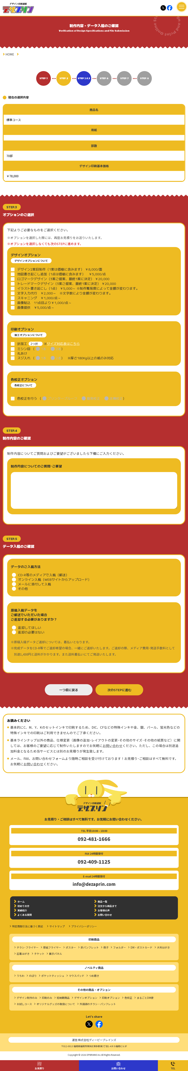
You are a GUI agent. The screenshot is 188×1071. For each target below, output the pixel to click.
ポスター (71, 947)
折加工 (22, 343)
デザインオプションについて (31, 260)
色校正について (23, 385)
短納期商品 (63, 998)
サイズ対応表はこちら (63, 343)
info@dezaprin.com (94, 884)
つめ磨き (94, 976)
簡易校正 (93, 398)
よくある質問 (24, 915)
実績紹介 (22, 910)
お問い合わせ (118, 1068)
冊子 (106, 947)
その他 (23, 588)
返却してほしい (29, 627)
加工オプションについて (29, 335)
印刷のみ (47, 998)
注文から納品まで (107, 906)
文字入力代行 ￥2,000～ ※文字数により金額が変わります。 (64, 293)
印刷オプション (111, 998)
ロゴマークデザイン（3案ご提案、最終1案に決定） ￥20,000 (63, 278)
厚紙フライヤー (52, 947)
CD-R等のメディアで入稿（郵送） (43, 575)
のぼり (33, 976)
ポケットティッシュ (52, 976)
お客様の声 (104, 910)
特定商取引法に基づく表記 (27, 926)
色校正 (128, 998)
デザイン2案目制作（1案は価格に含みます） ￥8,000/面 (59, 269)
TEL (173, 1068)
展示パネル (55, 953)
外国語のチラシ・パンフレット (98, 1004)
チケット (39, 953)
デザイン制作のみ (27, 998)
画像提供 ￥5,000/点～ (35, 307)
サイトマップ (57, 926)
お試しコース (24, 1004)
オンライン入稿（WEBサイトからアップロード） (54, 579)
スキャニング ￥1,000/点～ (39, 298)
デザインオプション (85, 998)
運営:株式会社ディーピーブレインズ (94, 1040)
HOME (10, 54)
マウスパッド (76, 976)
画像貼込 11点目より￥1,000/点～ (44, 302)
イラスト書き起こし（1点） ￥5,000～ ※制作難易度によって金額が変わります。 (78, 288)
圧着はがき (23, 953)
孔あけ (22, 353)
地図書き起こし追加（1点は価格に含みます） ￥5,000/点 (61, 274)
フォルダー (119, 947)
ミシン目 (23, 348)
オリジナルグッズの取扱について (56, 1004)
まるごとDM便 (145, 998)
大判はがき (163, 947)
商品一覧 (102, 901)
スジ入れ (23, 358)
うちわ (20, 976)
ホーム (21, 901)
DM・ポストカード (141, 947)
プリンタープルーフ (62, 398)
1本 (43, 348)
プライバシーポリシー (84, 926)
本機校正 (116, 398)
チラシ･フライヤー (28, 947)
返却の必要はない (31, 632)
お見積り (39, 1068)
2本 (58, 348)
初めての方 (23, 906)
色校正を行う (27, 398)
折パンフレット (90, 947)
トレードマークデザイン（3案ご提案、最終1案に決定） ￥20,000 (66, 283)
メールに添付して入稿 (34, 584)
